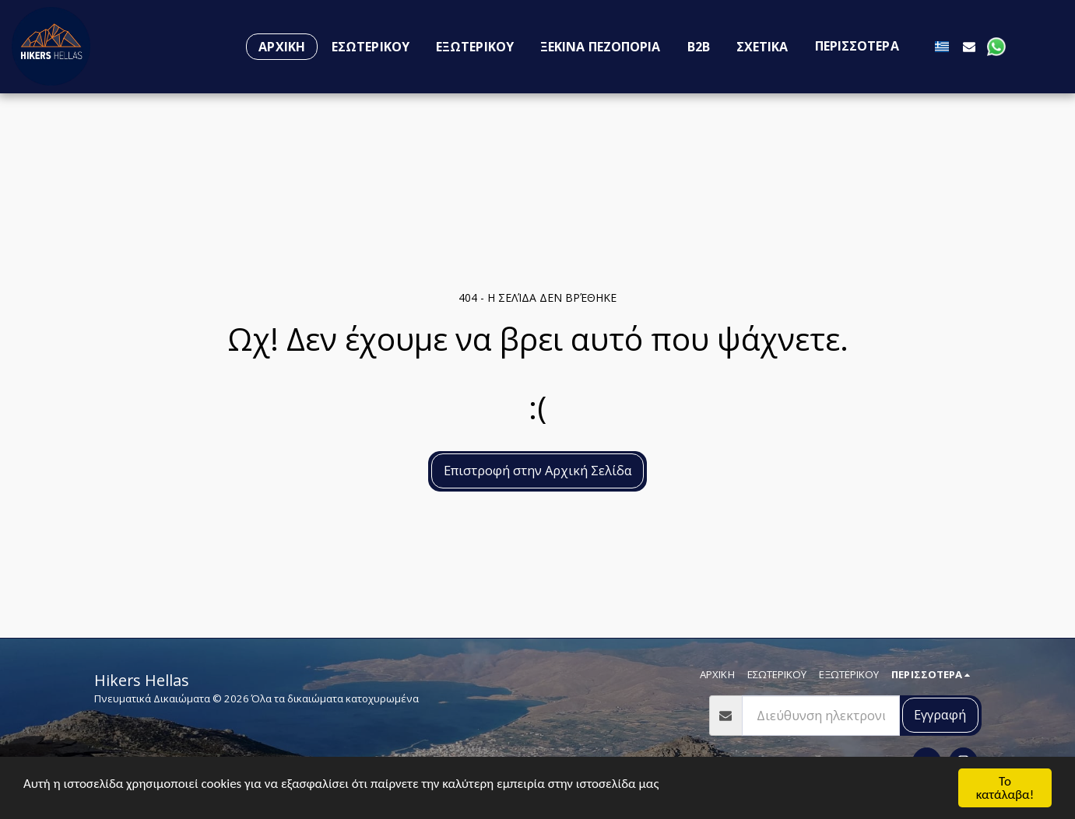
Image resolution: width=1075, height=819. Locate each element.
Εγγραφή (940, 714)
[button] (969, 46)
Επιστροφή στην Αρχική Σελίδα (538, 470)
